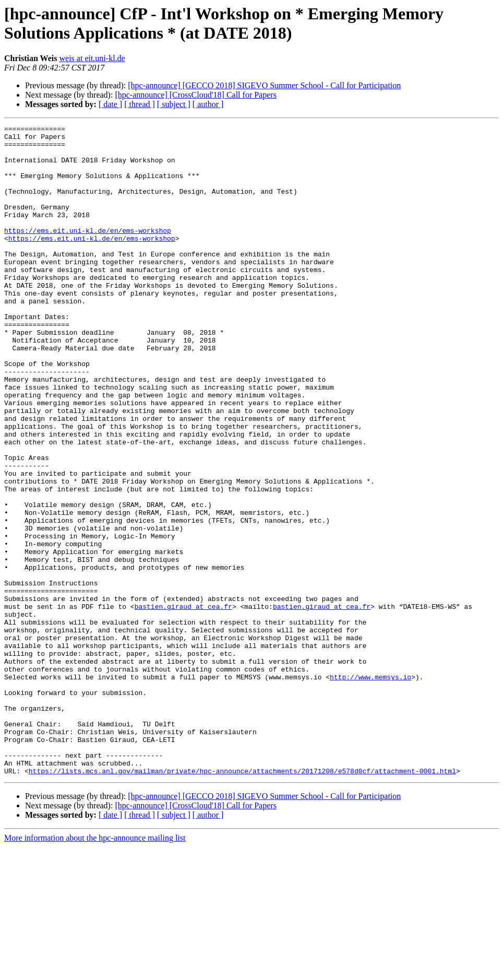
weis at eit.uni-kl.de (92, 58)
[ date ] (110, 104)
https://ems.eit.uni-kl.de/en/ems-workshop (87, 252)
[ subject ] (173, 104)
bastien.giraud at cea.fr (183, 703)
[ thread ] (139, 104)
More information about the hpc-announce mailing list (94, 967)
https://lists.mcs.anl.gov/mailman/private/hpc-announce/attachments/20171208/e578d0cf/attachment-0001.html (242, 900)
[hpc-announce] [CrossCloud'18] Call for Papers (195, 94)
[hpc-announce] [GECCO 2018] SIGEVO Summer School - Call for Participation (264, 85)
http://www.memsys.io (370, 788)
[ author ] (208, 104)
